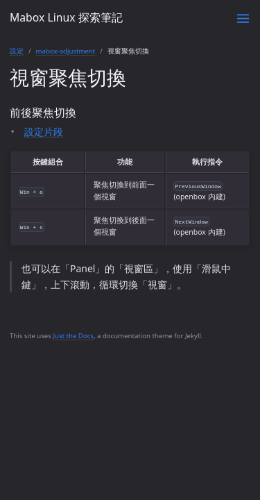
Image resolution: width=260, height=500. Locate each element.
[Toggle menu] (243, 18)
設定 (17, 51)
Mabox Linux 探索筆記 (66, 17)
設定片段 (43, 131)
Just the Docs (73, 335)
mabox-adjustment (66, 51)
